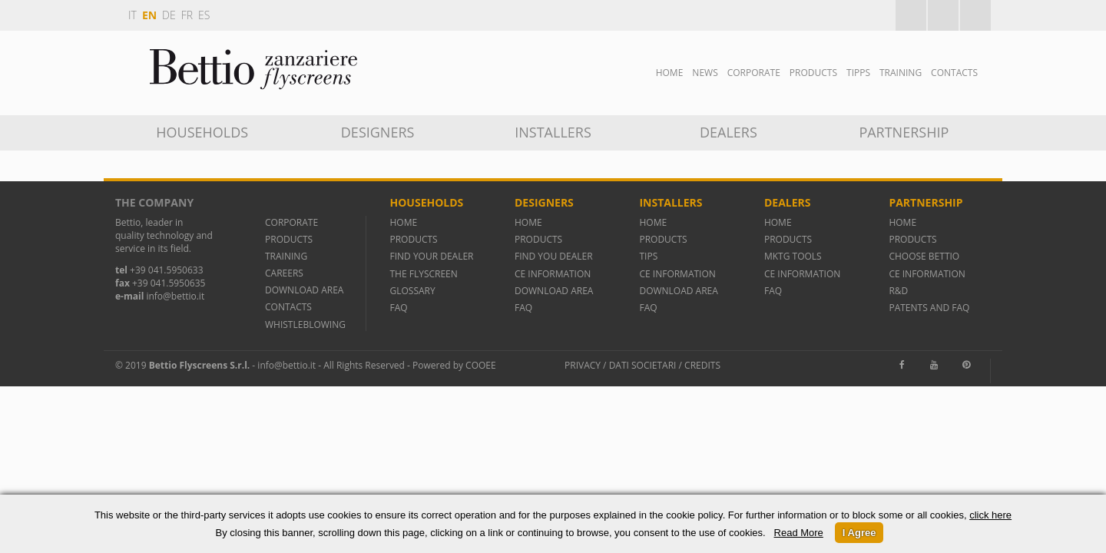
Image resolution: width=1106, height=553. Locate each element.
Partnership (904, 132)
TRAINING (900, 72)
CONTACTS (288, 306)
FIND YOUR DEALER (431, 256)
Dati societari (643, 365)
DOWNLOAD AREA (304, 289)
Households (202, 132)
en (149, 15)
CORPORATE (291, 222)
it (132, 15)
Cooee (480, 365)
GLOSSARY (412, 290)
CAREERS (284, 273)
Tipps (858, 72)
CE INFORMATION (553, 273)
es (204, 15)
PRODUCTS (289, 239)
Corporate (753, 72)
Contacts (954, 72)
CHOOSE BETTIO (924, 256)
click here (990, 515)
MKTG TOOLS (793, 256)
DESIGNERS (378, 132)
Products (813, 72)
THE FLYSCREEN (423, 273)
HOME (403, 222)
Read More (798, 532)
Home (670, 72)
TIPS (648, 256)
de (169, 15)
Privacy (583, 365)
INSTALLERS (553, 132)
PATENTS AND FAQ (929, 307)
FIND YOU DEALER (554, 256)
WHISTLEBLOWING (305, 324)
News (704, 72)
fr (187, 15)
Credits (702, 365)
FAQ (398, 307)
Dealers (728, 132)
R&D (898, 290)
